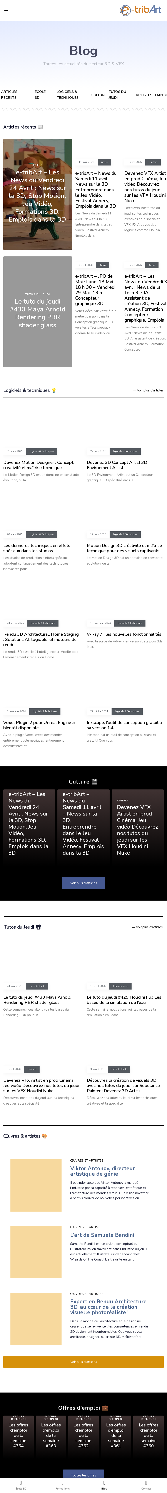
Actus (37, 165)
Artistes (144, 95)
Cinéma (153, 162)
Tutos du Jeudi (37, 294)
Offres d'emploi (18, 1417)
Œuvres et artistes (87, 1160)
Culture (98, 95)
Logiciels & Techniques (42, 451)
